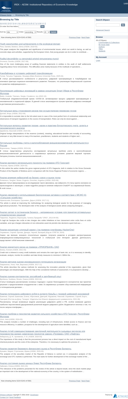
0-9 (1, 23)
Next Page (85, 37)
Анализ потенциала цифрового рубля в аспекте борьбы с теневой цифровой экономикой (44, 294)
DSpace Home (5, 15)
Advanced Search (103, 30)
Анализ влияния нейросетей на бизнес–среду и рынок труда (30, 178)
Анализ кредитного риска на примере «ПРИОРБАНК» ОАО (29, 247)
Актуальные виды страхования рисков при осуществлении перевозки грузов (38, 111)
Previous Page (74, 37)
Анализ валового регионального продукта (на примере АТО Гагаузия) (34, 163)
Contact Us (4, 397)
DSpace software (6, 395)
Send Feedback (15, 397)
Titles (101, 49)
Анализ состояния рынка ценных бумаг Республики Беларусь (30, 363)
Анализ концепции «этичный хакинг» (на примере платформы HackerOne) (37, 230)
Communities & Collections (109, 42)
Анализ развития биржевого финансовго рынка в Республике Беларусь (35, 349)
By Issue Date (104, 45)
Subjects (102, 51)
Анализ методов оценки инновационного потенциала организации (33, 262)
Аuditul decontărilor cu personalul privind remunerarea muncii (29, 59)
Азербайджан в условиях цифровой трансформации (26, 73)
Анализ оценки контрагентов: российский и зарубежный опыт (30, 276)
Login (126, 3)
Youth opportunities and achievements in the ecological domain (30, 44)
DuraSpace (34, 395)
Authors (102, 47)
